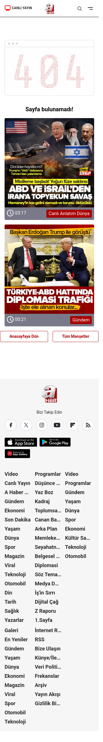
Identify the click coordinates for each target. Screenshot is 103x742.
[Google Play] (55, 442)
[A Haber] (49, 8)
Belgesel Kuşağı (49, 556)
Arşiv (41, 685)
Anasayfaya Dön (23, 336)
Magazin (14, 556)
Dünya (12, 538)
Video (11, 474)
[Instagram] (41, 425)
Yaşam (12, 529)
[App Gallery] (17, 453)
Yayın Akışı (47, 694)
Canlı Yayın (17, 483)
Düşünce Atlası (49, 483)
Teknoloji (15, 574)
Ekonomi (15, 510)
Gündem (14, 501)
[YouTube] (57, 425)
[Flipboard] (72, 425)
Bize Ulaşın (48, 649)
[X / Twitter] (26, 425)
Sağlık (12, 611)
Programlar (48, 474)
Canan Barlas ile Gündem (49, 520)
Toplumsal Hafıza (49, 510)
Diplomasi (46, 565)
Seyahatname (49, 547)
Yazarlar (14, 620)
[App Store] (21, 442)
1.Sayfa (43, 620)
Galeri (11, 630)
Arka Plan (46, 529)
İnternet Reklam (49, 630)
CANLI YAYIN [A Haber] (18, 8)
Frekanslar (47, 676)
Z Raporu (45, 611)
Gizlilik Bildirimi (49, 703)
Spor (10, 547)
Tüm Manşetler (75, 336)
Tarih (10, 602)
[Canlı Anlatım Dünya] (49, 162)
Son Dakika (18, 520)
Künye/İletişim (49, 658)
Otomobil (15, 584)
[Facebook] (11, 425)
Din (8, 593)
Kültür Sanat (79, 538)
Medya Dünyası (49, 584)
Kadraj (42, 501)
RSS (40, 639)
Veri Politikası (49, 667)
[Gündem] (49, 269)
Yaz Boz (44, 492)
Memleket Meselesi (49, 538)
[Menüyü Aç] (90, 8)
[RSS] (88, 425)
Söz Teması (48, 574)
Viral (10, 565)
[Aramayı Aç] (79, 8)
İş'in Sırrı (45, 593)
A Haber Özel (19, 492)
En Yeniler (16, 639)
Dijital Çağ (47, 602)
